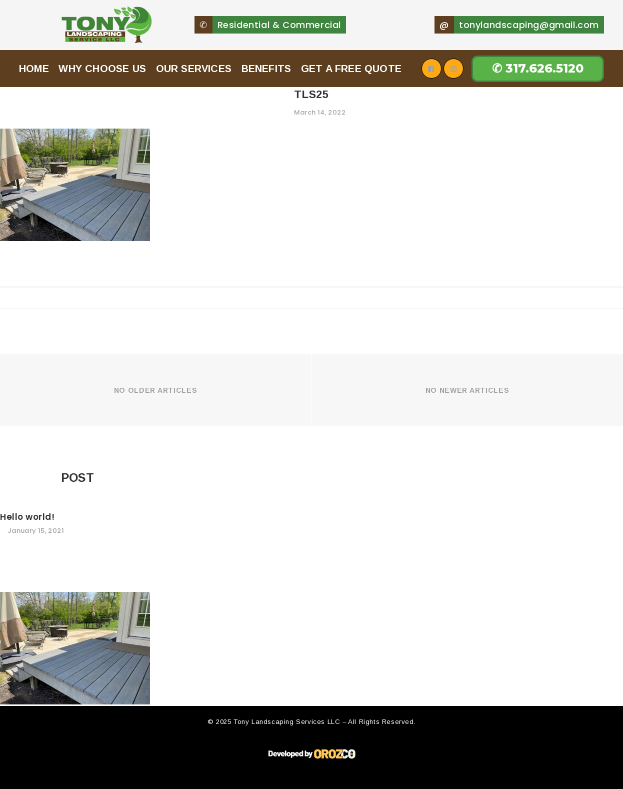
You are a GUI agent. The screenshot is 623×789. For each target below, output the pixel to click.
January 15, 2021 (36, 567)
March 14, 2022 (320, 149)
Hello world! (27, 554)
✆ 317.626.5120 (538, 87)
